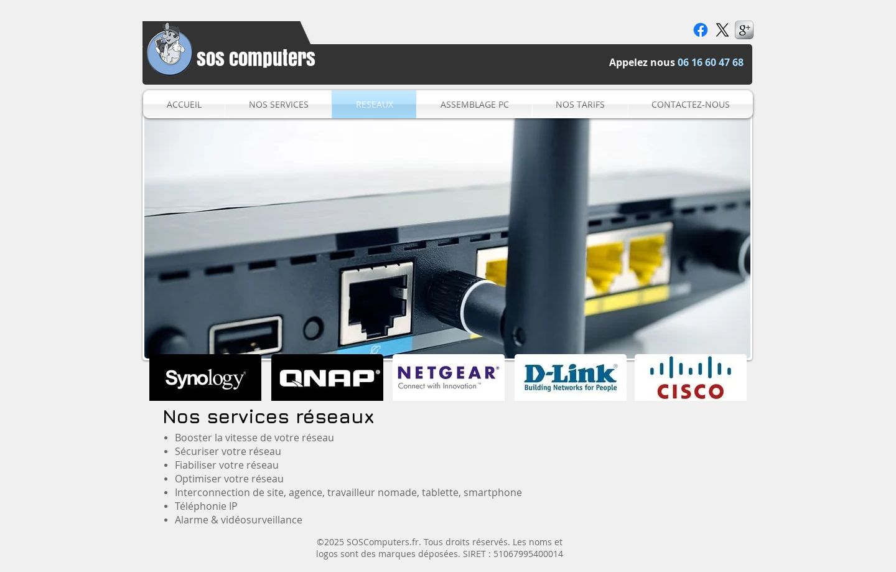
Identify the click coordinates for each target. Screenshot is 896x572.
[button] (447, 235)
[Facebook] (700, 30)
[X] (722, 30)
